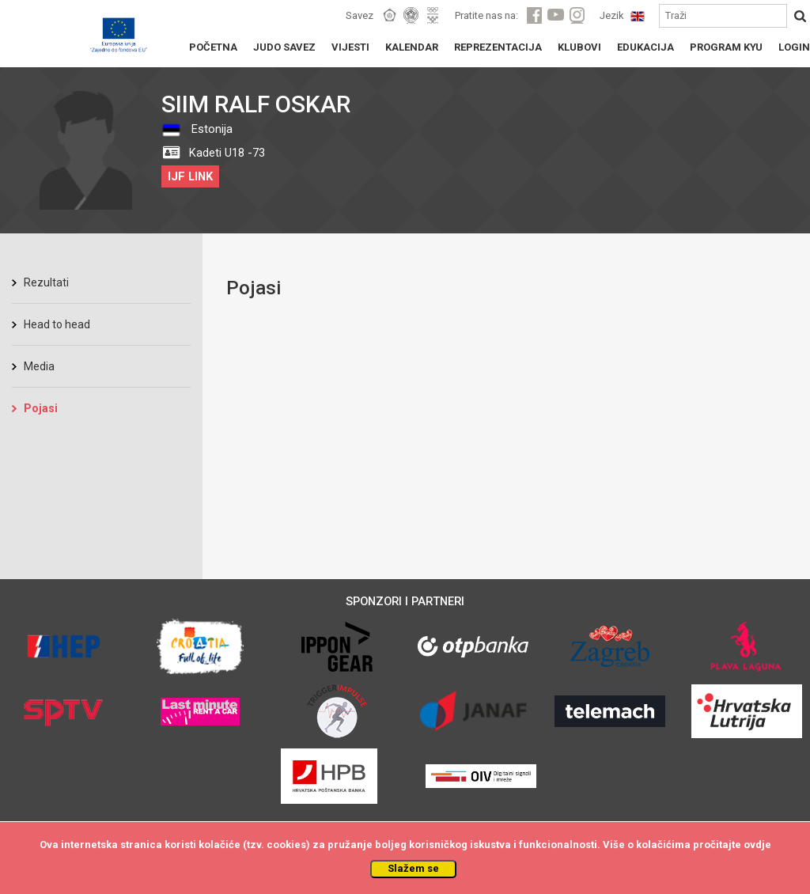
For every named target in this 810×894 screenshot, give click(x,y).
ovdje (757, 844)
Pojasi (41, 408)
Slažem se (413, 868)
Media (39, 366)
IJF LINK (190, 176)
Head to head (57, 324)
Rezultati (46, 282)
